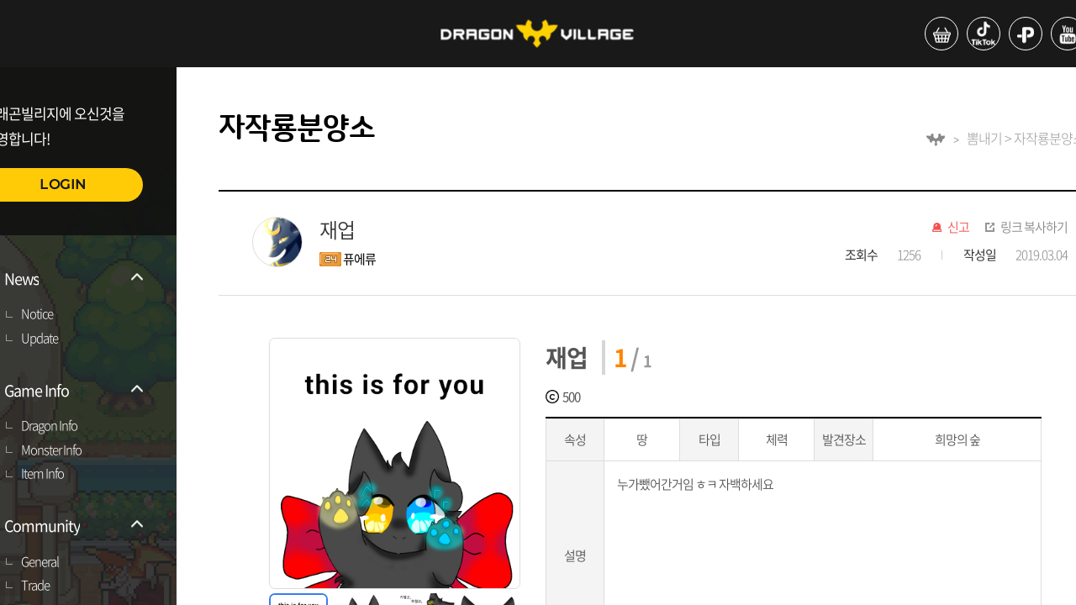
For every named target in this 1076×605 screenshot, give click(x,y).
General (40, 562)
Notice (37, 314)
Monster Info (51, 450)
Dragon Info (49, 426)
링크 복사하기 (1034, 227)
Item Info (42, 474)
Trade (35, 585)
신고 (958, 227)
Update (39, 338)
